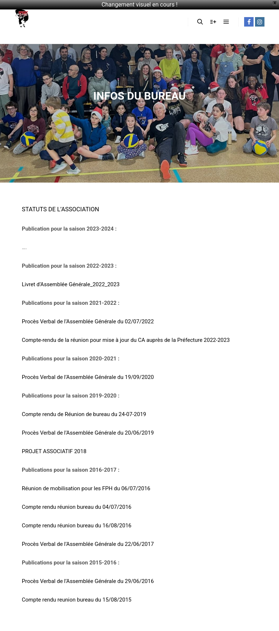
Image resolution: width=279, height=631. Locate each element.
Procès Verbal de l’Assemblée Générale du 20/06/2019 (88, 433)
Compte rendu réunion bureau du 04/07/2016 (77, 507)
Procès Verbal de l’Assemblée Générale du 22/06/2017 (88, 544)
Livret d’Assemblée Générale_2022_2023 (71, 284)
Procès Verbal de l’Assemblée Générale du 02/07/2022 (88, 321)
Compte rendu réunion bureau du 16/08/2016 (77, 525)
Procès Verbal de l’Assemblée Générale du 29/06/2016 (88, 581)
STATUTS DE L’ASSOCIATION (60, 209)
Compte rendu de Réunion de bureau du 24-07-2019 (84, 414)
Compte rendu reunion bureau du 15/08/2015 (77, 599)
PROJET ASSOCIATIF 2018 (54, 451)
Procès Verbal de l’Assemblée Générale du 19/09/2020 (88, 377)
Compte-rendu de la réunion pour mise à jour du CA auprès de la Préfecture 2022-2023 (126, 340)
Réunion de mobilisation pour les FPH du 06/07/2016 (86, 488)
